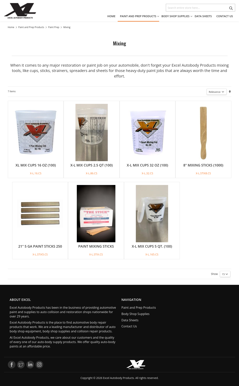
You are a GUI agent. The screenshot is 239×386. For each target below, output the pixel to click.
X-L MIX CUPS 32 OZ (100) (147, 165)
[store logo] (20, 11)
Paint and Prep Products (31, 27)
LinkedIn (30, 364)
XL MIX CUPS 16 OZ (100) (35, 165)
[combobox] (200, 7)
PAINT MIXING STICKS (96, 246)
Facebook (11, 364)
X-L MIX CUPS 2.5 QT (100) (91, 165)
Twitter (20, 364)
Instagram (39, 364)
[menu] (171, 16)
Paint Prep (53, 27)
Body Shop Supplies (136, 314)
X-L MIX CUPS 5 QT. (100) (152, 246)
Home (11, 27)
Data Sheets (130, 320)
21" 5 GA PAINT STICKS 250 (40, 246)
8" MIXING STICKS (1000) (203, 165)
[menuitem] (112, 16)
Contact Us (129, 326)
